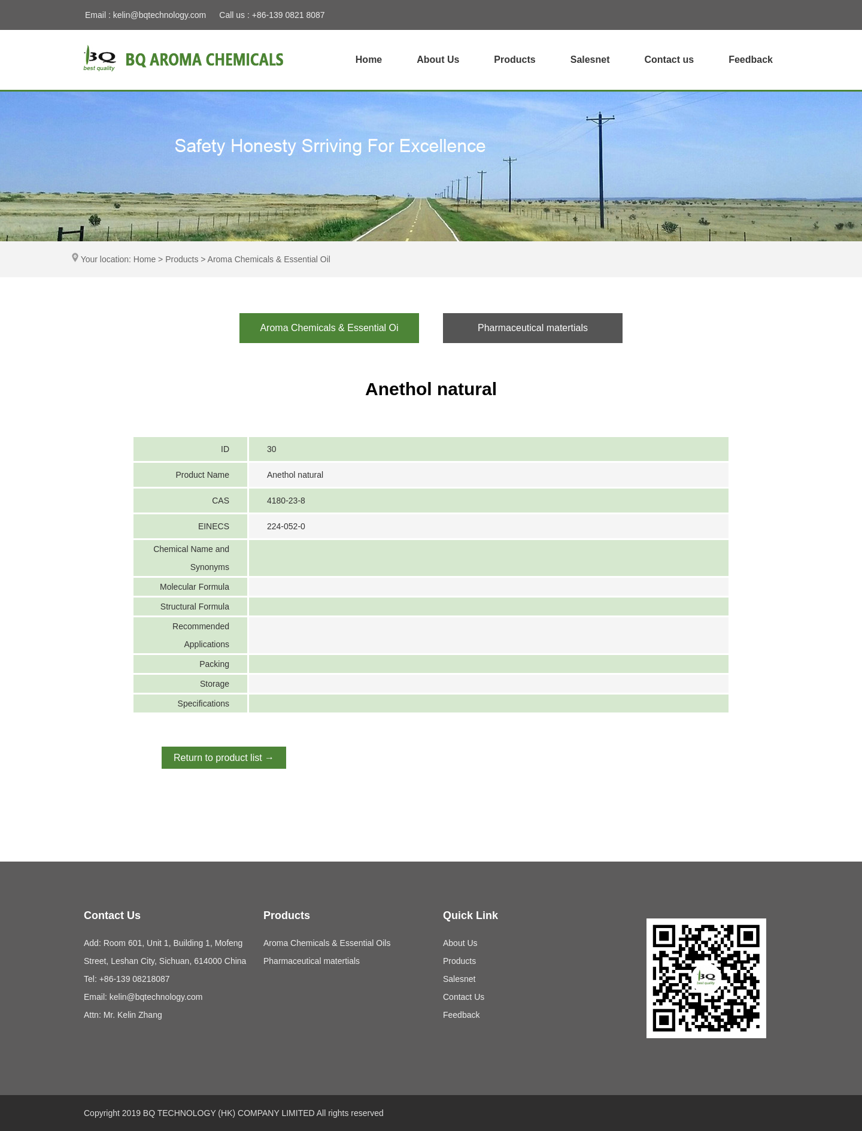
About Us (438, 59)
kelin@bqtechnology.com (160, 15)
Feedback (751, 59)
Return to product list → (224, 758)
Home (369, 59)
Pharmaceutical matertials (311, 961)
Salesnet (590, 59)
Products (514, 59)
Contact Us (463, 997)
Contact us (669, 59)
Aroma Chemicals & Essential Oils (326, 943)
